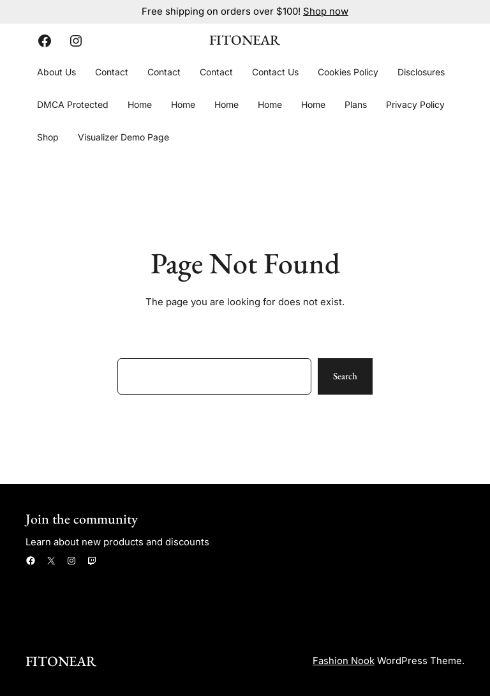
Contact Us (275, 71)
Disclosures (421, 71)
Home (140, 104)
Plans (356, 104)
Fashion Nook (344, 661)
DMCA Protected (72, 104)
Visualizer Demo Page (123, 137)
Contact (111, 71)
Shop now (325, 11)
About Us (56, 71)
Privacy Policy (415, 104)
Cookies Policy (348, 71)
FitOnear (244, 40)
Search (345, 376)
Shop (48, 137)
